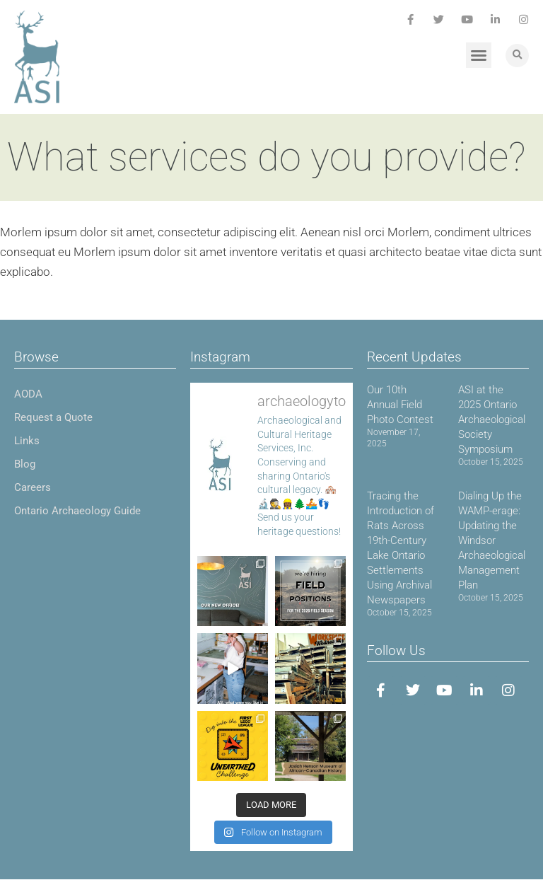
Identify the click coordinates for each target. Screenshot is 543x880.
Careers (32, 487)
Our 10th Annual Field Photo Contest (400, 404)
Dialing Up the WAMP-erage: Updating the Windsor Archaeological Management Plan (491, 540)
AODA (28, 394)
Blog (24, 464)
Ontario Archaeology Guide (77, 510)
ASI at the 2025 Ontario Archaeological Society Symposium (491, 419)
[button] (478, 55)
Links (27, 440)
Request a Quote (53, 417)
